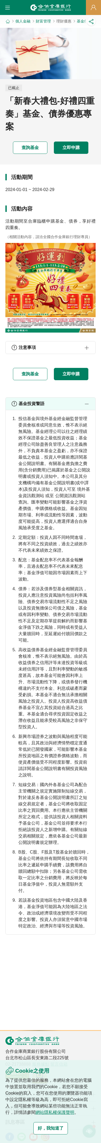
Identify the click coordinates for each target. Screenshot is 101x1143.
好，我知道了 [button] (51, 1128)
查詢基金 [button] (30, 147)
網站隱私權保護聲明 (55, 1112)
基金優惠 (84, 21)
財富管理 (43, 21)
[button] (7, 7)
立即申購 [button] (71, 147)
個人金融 (22, 21)
